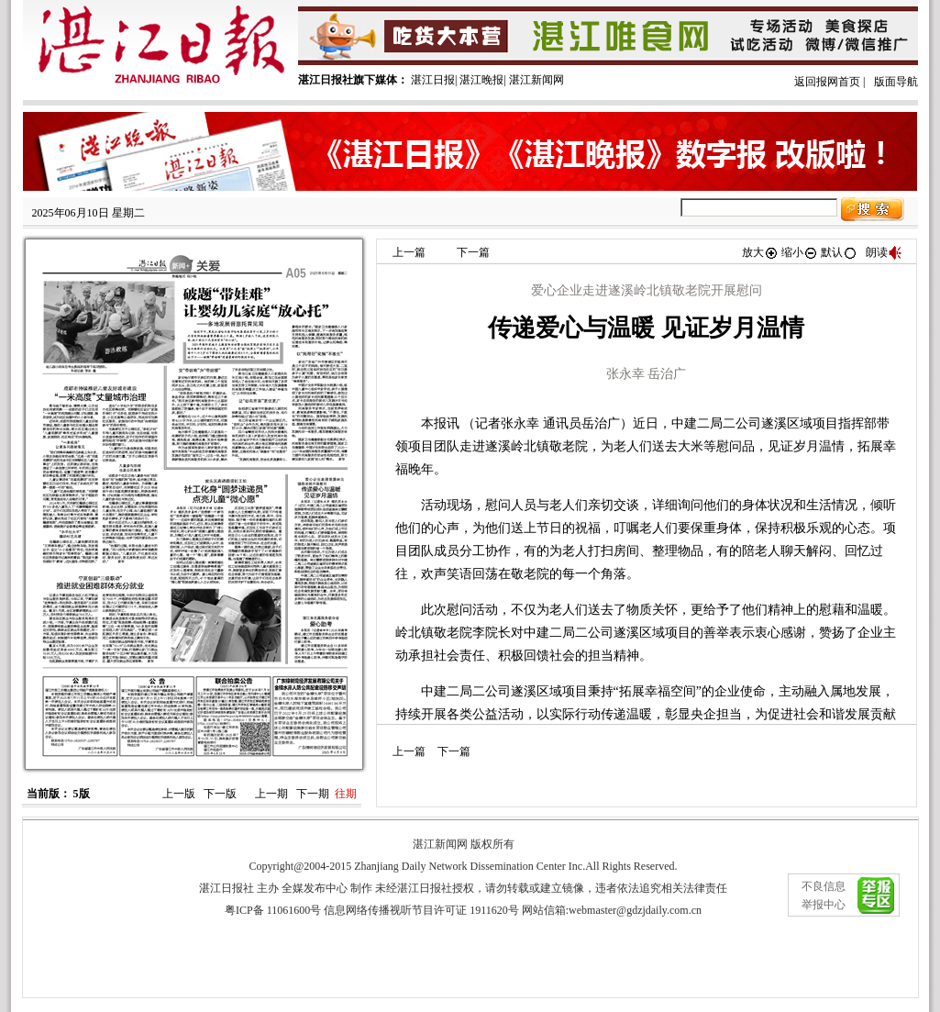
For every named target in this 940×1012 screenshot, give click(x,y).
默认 (839, 252)
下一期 (312, 793)
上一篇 (409, 252)
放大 (760, 252)
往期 (346, 793)
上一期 (271, 793)
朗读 (884, 252)
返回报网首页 (827, 81)
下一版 (220, 793)
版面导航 (896, 81)
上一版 (178, 793)
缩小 (799, 252)
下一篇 (473, 252)
